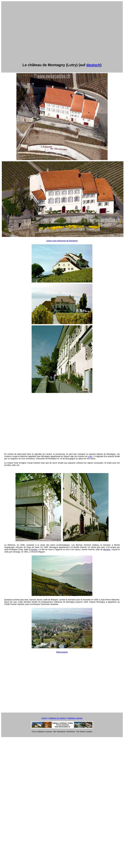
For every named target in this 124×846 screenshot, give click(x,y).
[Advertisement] (28, 30)
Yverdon (34, 549)
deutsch (93, 65)
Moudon (106, 549)
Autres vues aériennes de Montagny (62, 240)
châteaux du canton (57, 718)
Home (44, 718)
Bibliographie (62, 652)
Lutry (90, 456)
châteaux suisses (75, 718)
